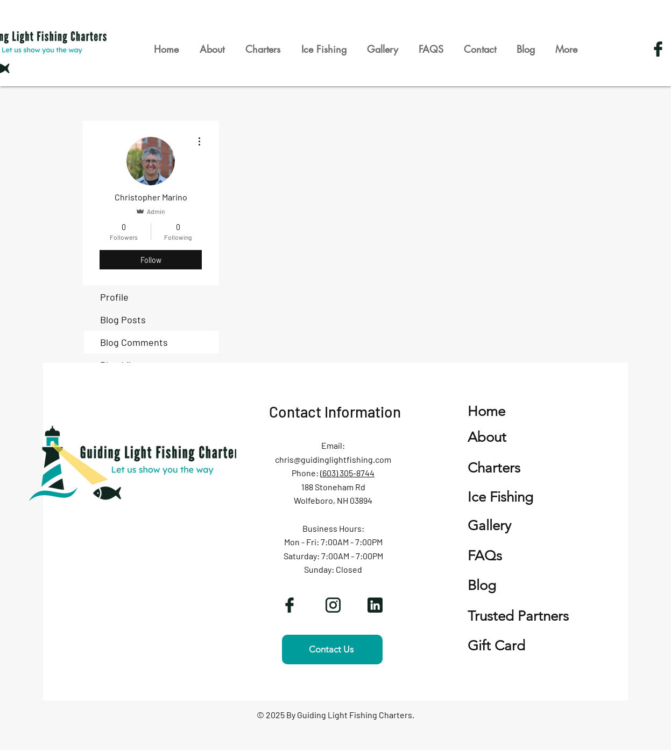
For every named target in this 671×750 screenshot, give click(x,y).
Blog (482, 585)
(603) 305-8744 (347, 473)
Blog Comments (134, 342)
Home (486, 411)
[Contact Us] (332, 649)
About (487, 437)
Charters (494, 468)
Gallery (489, 525)
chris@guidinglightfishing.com (333, 459)
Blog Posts (123, 319)
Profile (114, 297)
